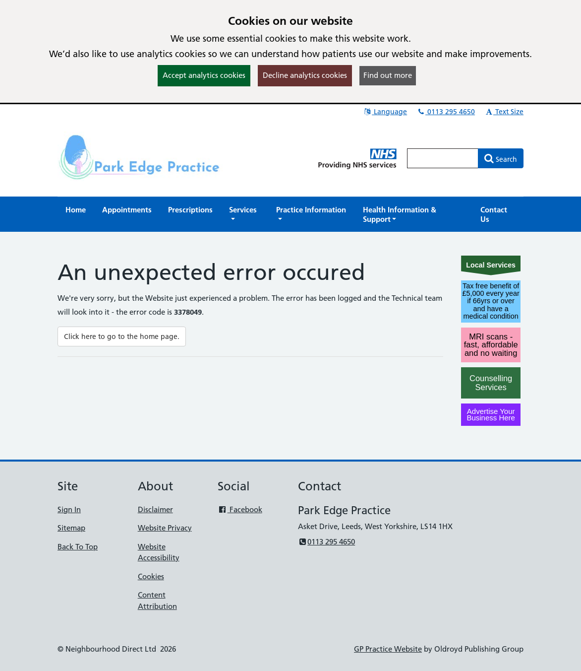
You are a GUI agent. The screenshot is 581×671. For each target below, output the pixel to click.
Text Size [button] (503, 111)
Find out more (387, 75)
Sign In (69, 509)
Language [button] (385, 111)
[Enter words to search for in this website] (442, 158)
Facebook (240, 509)
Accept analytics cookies (204, 75)
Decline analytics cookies (305, 75)
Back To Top (78, 546)
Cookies (151, 576)
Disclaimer (155, 509)
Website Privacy (165, 528)
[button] (244, 214)
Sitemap (71, 528)
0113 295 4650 (445, 111)
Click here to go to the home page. (121, 336)
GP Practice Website (388, 649)
